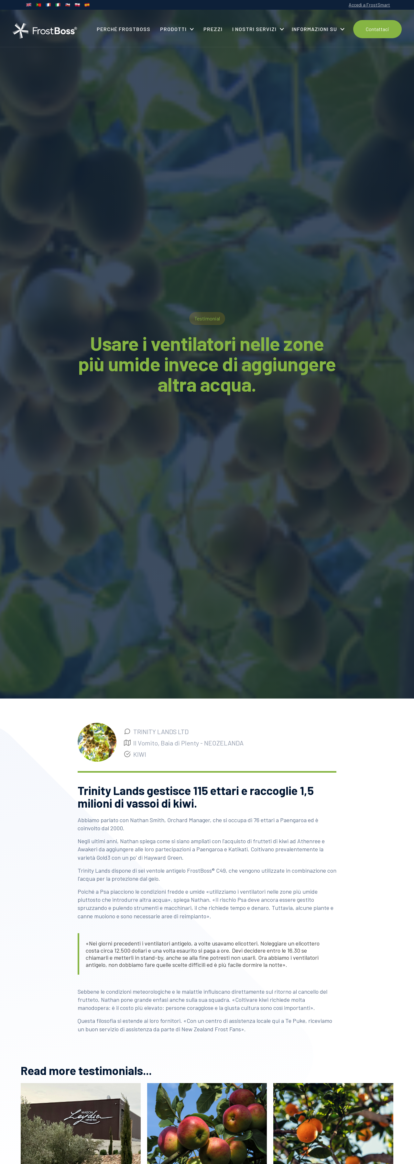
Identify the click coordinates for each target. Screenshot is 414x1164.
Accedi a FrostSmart (369, 4)
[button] (177, 29)
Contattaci (377, 29)
